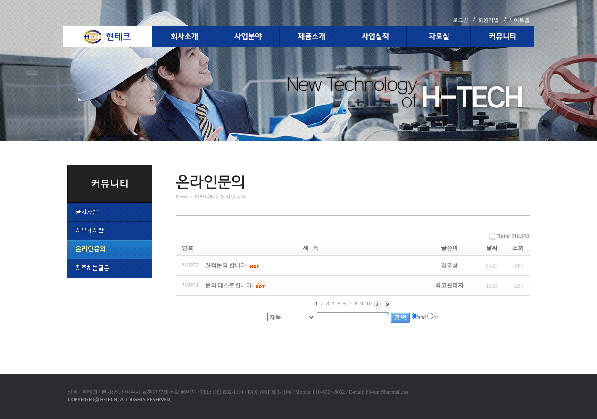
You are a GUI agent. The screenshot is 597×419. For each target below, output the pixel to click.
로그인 (460, 20)
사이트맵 (519, 20)
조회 (517, 248)
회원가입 (488, 20)
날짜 (492, 248)
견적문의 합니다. (226, 265)
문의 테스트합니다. (229, 285)
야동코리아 (190, 327)
